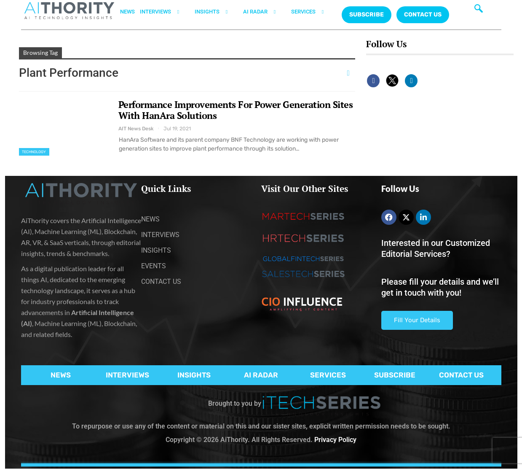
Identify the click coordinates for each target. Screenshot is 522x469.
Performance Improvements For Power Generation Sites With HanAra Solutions (235, 109)
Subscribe (366, 14)
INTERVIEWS (165, 12)
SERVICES (312, 12)
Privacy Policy (335, 440)
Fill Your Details (417, 320)
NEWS (127, 11)
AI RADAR (264, 12)
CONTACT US (423, 14)
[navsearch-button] (478, 10)
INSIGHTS (216, 12)
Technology (34, 152)
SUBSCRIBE (394, 375)
